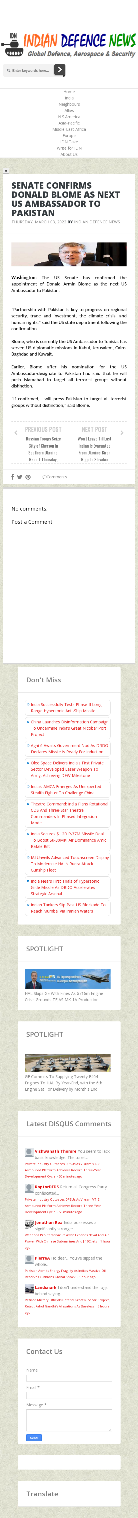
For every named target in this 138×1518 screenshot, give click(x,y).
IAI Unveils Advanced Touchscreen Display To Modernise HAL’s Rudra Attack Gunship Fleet (70, 864)
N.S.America (69, 116)
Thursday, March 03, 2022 (38, 222)
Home (69, 91)
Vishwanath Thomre (56, 1151)
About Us (69, 154)
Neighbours (69, 104)
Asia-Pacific (69, 123)
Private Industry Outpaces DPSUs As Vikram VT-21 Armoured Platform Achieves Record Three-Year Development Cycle (63, 1170)
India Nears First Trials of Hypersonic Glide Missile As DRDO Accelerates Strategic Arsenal (65, 887)
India (69, 98)
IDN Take (69, 141)
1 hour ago (87, 1277)
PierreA (42, 1258)
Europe (69, 135)
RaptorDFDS (47, 1186)
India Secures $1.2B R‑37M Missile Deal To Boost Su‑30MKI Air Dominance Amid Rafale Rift (69, 840)
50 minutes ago (70, 1176)
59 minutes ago (70, 1212)
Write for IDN (69, 148)
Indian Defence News (97, 222)
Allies (69, 110)
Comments (55, 477)
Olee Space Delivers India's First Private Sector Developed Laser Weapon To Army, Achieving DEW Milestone (67, 769)
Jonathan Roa (49, 1222)
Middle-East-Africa (69, 129)
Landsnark (46, 1287)
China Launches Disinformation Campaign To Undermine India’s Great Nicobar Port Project (70, 728)
